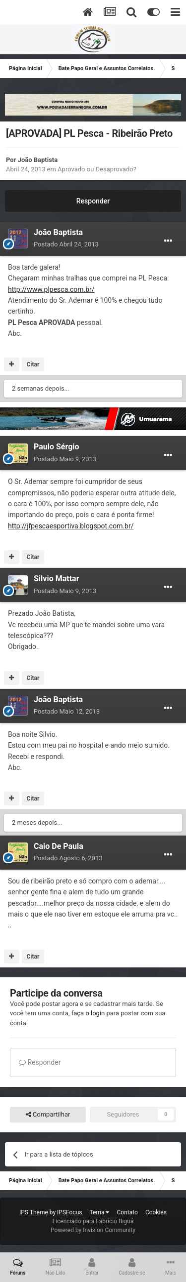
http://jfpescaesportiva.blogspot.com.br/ (70, 526)
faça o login (88, 1013)
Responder (93, 201)
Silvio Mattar (56, 578)
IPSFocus (69, 1212)
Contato (127, 1212)
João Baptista (38, 159)
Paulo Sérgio (56, 446)
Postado (66, 244)
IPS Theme (33, 1212)
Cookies (156, 1212)
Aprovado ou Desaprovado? (97, 169)
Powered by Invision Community (93, 1230)
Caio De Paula (58, 846)
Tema (100, 1212)
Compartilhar (48, 1114)
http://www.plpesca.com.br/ (51, 289)
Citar (32, 364)
